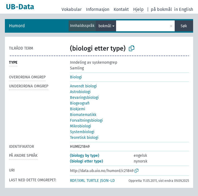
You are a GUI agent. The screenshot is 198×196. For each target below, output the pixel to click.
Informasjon (97, 9)
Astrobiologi (80, 92)
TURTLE (93, 180)
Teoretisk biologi (84, 137)
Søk (184, 26)
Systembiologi (82, 132)
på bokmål (161, 9)
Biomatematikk (83, 114)
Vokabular (72, 9)
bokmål (104, 26)
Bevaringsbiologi (84, 97)
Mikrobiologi (80, 126)
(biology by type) (84, 155)
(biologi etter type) (86, 161)
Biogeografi (80, 103)
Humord (17, 25)
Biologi (76, 77)
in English (183, 9)
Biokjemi (77, 109)
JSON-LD (107, 180)
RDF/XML (77, 180)
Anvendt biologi (83, 86)
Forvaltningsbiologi (86, 120)
